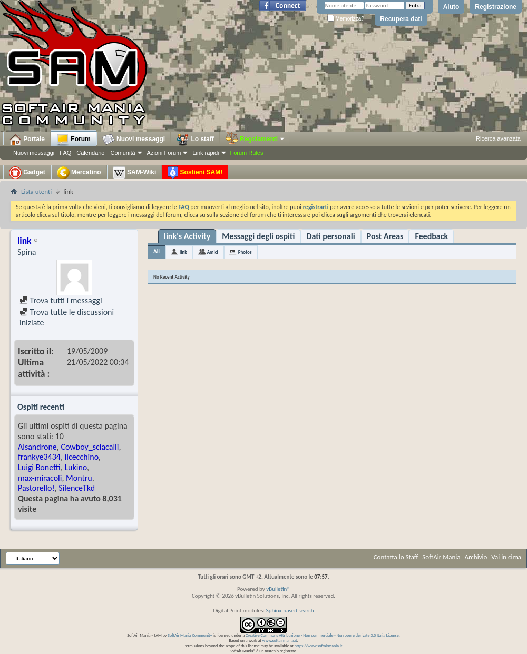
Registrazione (495, 7)
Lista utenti (36, 191)
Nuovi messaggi (33, 153)
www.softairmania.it (279, 640)
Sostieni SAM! (195, 172)
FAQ (65, 153)
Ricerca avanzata (498, 138)
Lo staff (195, 139)
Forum (73, 139)
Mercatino (79, 172)
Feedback (431, 236)
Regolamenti (256, 139)
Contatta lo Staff (396, 557)
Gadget (27, 172)
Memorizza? (345, 19)
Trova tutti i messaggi (60, 300)
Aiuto (451, 7)
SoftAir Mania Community (190, 635)
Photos (245, 252)
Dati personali (330, 236)
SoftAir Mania (441, 557)
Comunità (122, 153)
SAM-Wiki (135, 172)
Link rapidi (205, 153)
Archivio (476, 557)
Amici (212, 252)
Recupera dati (401, 19)
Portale (27, 139)
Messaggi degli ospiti (258, 236)
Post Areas (385, 236)
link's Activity (187, 236)
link (183, 252)
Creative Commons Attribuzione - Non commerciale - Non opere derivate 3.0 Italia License (322, 635)
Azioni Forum (164, 153)
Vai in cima (506, 557)
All (156, 251)
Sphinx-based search (290, 610)
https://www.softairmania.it (319, 645)
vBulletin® (278, 589)
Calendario (90, 153)
